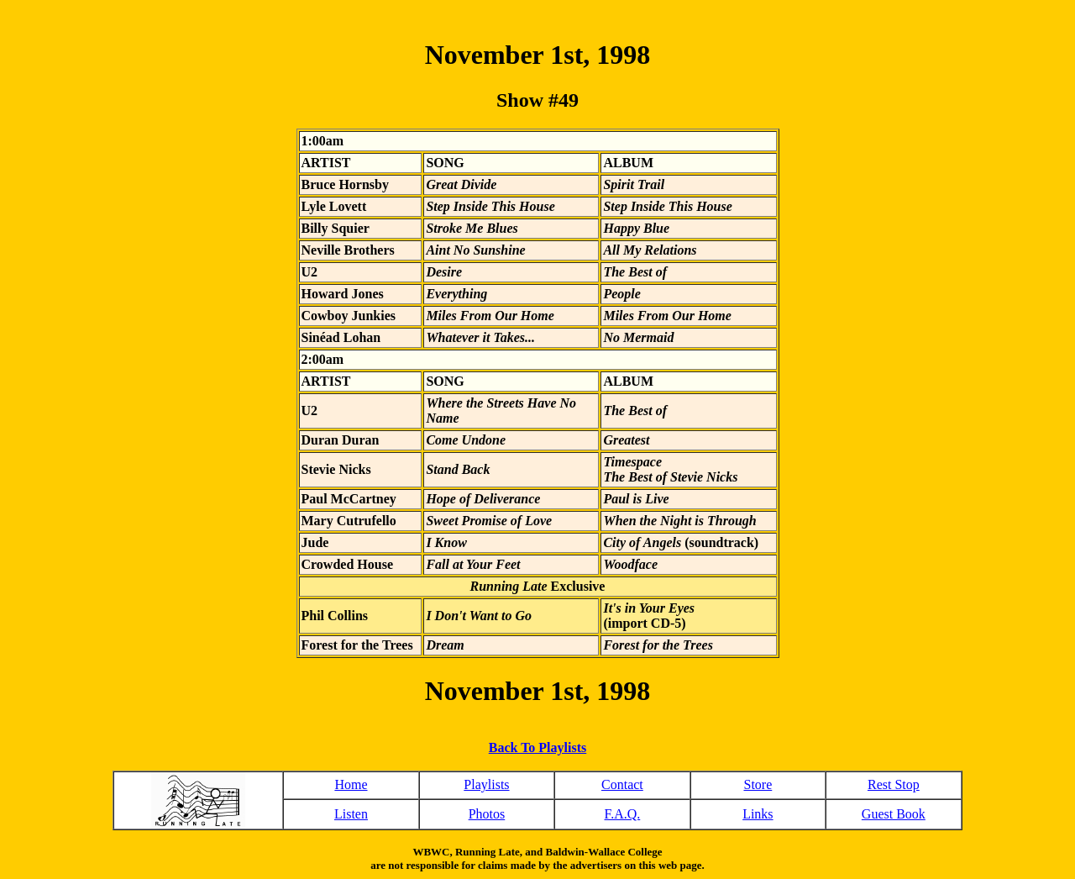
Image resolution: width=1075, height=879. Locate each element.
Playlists (486, 784)
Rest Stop (894, 784)
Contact (622, 784)
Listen (351, 814)
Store (757, 784)
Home (350, 784)
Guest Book (894, 814)
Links (757, 814)
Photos (487, 814)
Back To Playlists (537, 747)
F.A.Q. (623, 814)
